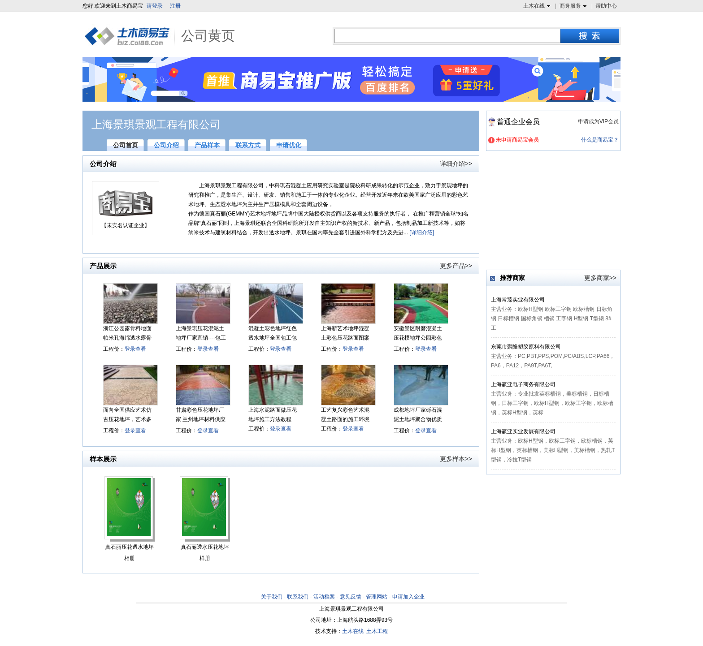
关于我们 (271, 597)
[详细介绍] (421, 232)
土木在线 (537, 6)
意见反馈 (350, 597)
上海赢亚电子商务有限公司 (523, 384)
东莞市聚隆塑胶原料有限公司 (526, 347)
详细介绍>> (456, 163)
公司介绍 (166, 145)
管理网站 (376, 597)
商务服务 (574, 6)
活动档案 (324, 597)
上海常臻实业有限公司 (518, 300)
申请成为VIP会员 (598, 121)
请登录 (155, 6)
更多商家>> (600, 277)
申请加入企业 (408, 597)
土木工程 (377, 631)
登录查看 (135, 349)
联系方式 (247, 145)
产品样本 (207, 145)
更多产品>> (456, 265)
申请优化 (288, 145)
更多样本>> (456, 458)
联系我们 (297, 597)
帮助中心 (606, 6)
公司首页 (125, 145)
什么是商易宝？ (600, 140)
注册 (175, 6)
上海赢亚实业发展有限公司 (523, 431)
